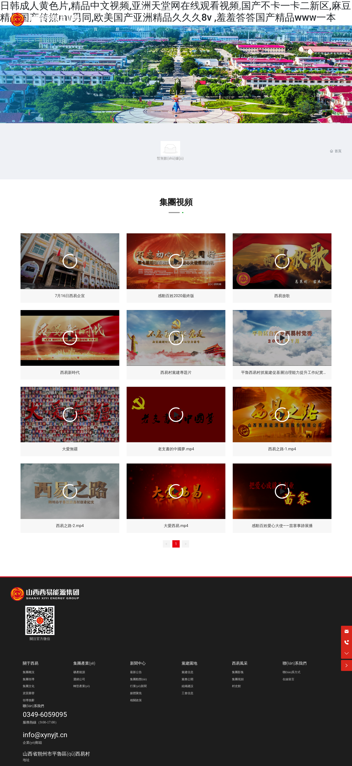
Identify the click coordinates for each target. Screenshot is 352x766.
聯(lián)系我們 (33, 706)
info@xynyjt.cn (45, 735)
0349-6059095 (45, 715)
